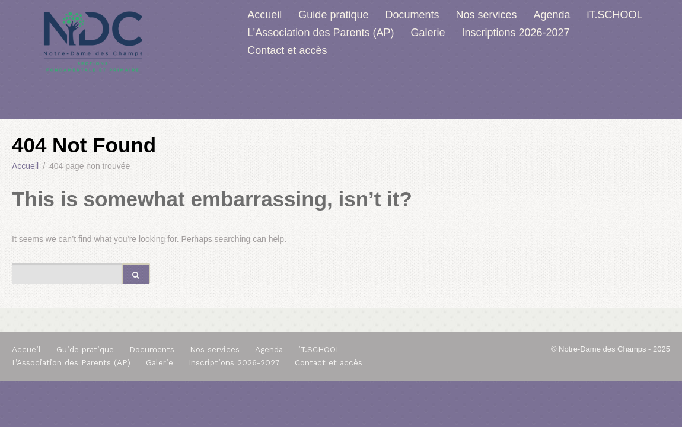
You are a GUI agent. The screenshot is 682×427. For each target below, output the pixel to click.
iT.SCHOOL (615, 15)
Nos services (486, 15)
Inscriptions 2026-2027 (515, 33)
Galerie (427, 33)
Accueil (264, 15)
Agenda (552, 15)
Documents (412, 15)
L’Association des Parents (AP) (320, 33)
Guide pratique (333, 15)
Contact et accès (287, 50)
